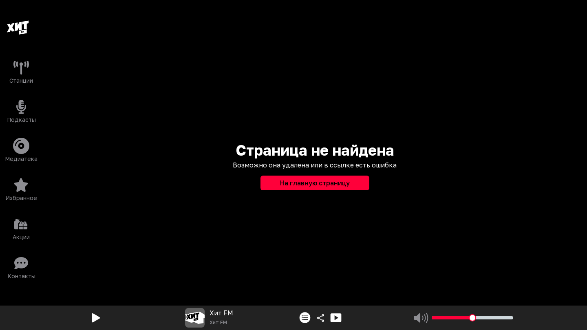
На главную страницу (315, 183)
